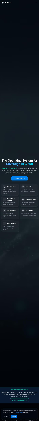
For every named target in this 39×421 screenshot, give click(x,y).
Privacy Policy (19, 412)
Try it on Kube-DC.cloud (19, 400)
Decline (6, 416)
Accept (14, 416)
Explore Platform (19, 178)
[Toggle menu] (36, 2)
